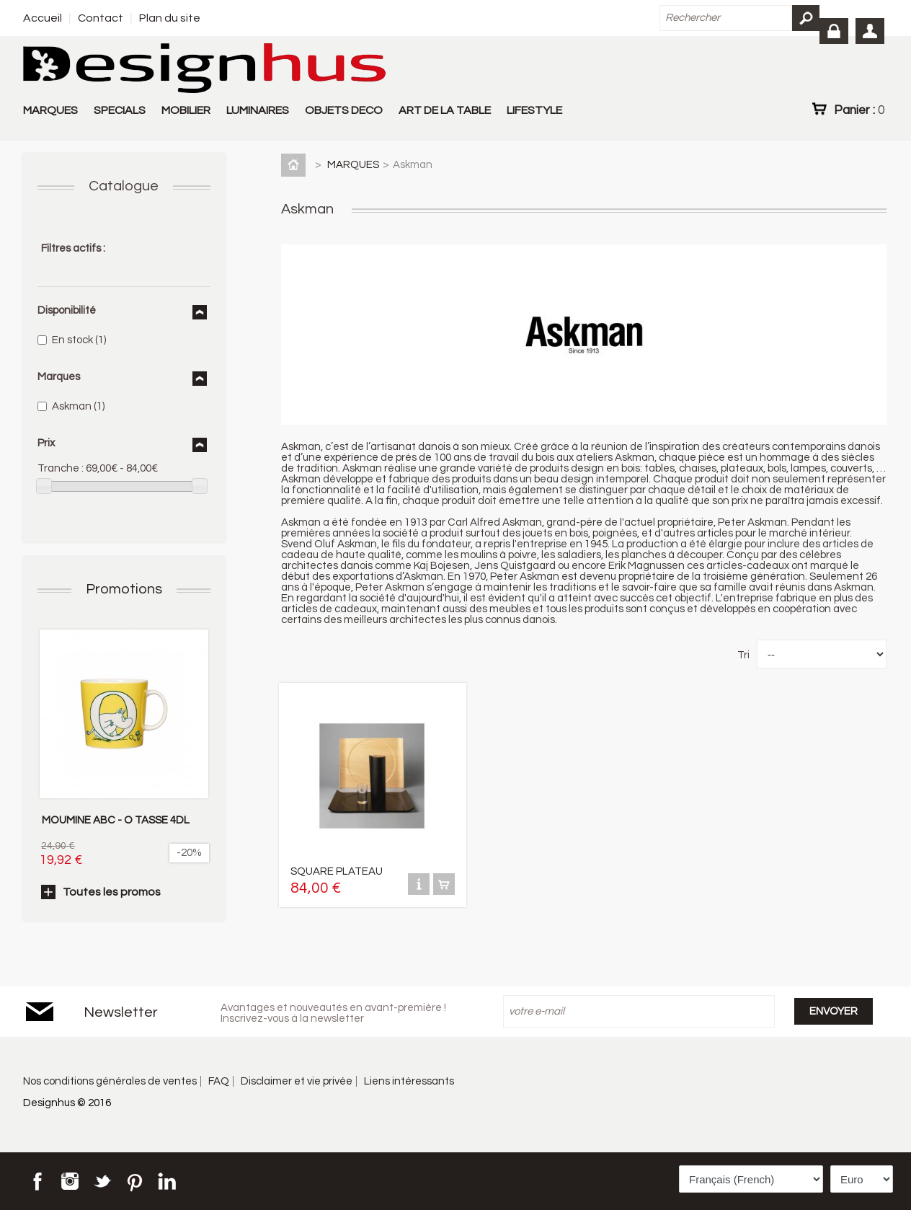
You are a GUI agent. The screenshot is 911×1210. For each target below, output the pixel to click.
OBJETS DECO (344, 110)
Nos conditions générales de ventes (110, 1081)
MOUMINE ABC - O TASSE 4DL (116, 820)
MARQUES (50, 110)
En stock (79, 340)
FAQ (218, 1081)
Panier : (859, 109)
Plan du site (169, 18)
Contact (100, 18)
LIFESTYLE (534, 110)
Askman (78, 406)
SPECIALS (120, 110)
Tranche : (60, 468)
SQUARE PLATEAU (336, 871)
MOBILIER (185, 110)
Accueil (42, 18)
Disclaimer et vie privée (296, 1081)
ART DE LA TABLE (445, 110)
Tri (743, 655)
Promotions (124, 589)
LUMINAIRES (257, 110)
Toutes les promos (112, 892)
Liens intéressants (409, 1081)
